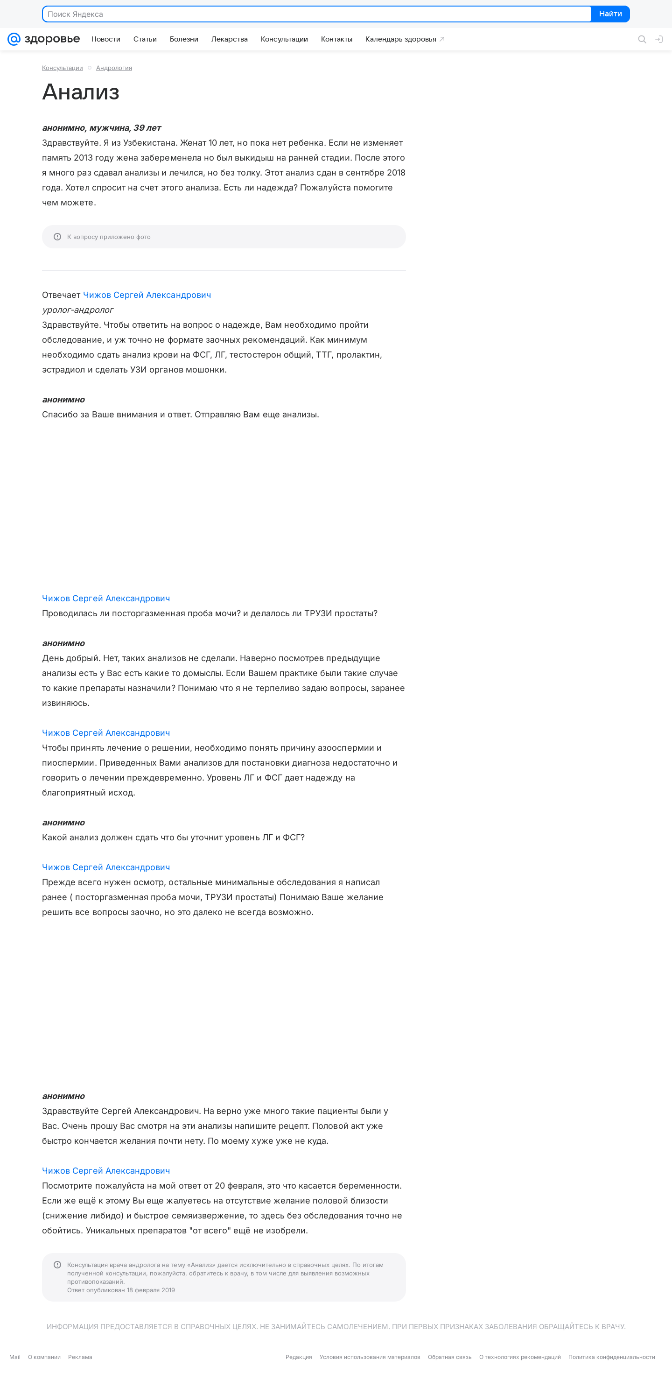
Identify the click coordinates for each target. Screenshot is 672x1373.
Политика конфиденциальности (611, 1356)
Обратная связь (450, 1356)
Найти (609, 14)
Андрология (114, 67)
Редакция (299, 1356)
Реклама (80, 1356)
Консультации (62, 67)
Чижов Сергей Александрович (147, 295)
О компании (44, 1356)
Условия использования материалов (370, 1356)
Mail (15, 1356)
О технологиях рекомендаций (520, 1356)
